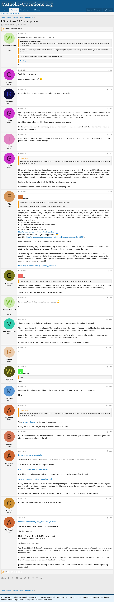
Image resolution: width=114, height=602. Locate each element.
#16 (110, 451)
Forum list (4, 13)
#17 (110, 498)
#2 (111, 70)
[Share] (107, 33)
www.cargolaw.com (29, 422)
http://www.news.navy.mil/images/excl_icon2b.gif (36, 232)
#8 (111, 271)
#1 (111, 33)
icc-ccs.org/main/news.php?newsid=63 (33, 469)
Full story (23, 61)
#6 (111, 154)
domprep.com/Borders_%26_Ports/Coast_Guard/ (37, 522)
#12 (110, 367)
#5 (111, 134)
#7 (111, 192)
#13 (110, 386)
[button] (31, 10)
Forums (14, 10)
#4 (111, 108)
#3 (111, 89)
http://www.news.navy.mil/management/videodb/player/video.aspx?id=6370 (54, 237)
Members (38, 10)
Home (5, 10)
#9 (111, 297)
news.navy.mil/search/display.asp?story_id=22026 (37, 266)
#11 (110, 347)
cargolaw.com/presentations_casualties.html (35, 479)
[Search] (108, 10)
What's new (24, 10)
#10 (110, 319)
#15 (110, 432)
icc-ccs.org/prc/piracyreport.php (30, 455)
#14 (110, 405)
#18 (110, 518)
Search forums (14, 13)
